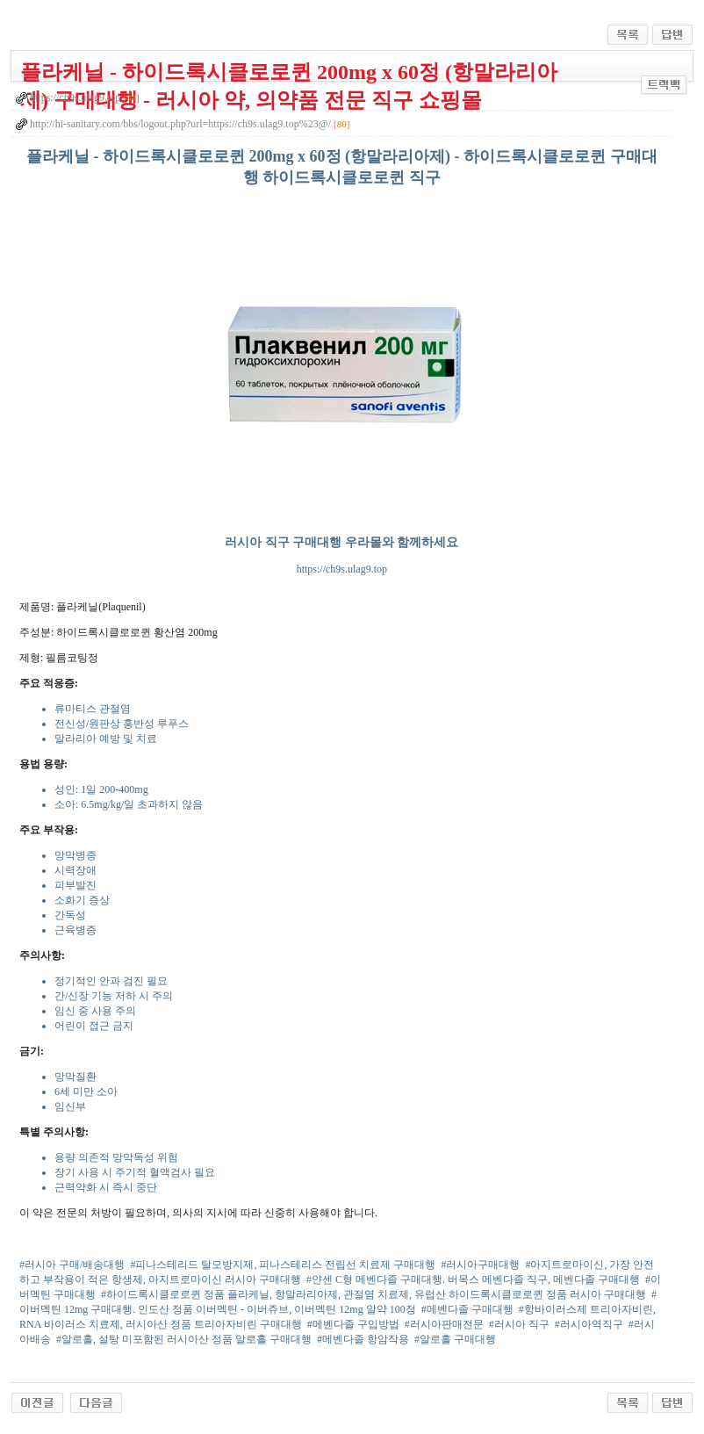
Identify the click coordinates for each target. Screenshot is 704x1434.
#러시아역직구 (589, 1324)
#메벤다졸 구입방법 (353, 1324)
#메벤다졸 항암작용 (363, 1339)
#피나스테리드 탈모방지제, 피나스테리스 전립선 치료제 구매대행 (282, 1264)
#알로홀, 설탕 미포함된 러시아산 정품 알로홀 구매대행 (184, 1339)
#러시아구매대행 (480, 1264)
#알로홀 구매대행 (455, 1339)
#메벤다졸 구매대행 (467, 1309)
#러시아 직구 (519, 1324)
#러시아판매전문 (444, 1324)
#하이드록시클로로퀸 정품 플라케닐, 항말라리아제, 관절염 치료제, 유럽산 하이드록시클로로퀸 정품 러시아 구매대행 (373, 1294)
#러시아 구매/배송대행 (72, 1264)
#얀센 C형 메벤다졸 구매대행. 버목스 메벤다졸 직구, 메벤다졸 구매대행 (473, 1279)
